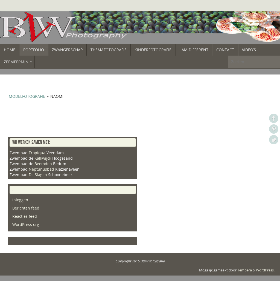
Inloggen (20, 199)
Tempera (244, 270)
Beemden (43, 163)
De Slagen (38, 174)
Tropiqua (37, 152)
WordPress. (265, 270)
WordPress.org (25, 224)
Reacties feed (24, 216)
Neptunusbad (41, 169)
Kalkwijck (42, 158)
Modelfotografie (27, 96)
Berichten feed (25, 208)
